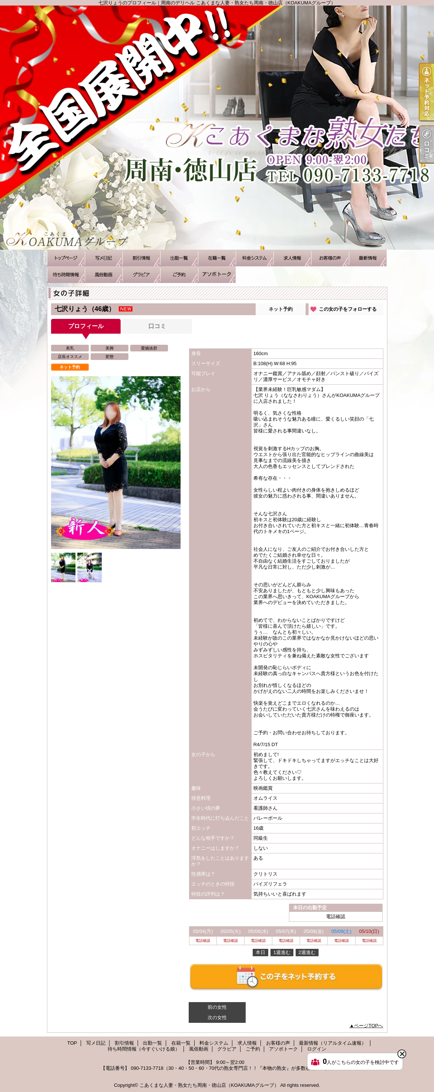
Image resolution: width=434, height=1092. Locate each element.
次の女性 (217, 1017)
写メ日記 (103, 258)
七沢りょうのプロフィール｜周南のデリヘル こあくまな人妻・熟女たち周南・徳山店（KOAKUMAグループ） (217, 128)
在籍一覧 (217, 258)
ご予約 (179, 274)
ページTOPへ (368, 1025)
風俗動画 (103, 274)
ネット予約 (281, 309)
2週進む (307, 952)
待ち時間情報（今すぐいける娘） (66, 274)
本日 (260, 952)
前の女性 (217, 1007)
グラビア (141, 274)
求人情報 (292, 258)
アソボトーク (217, 274)
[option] (116, 462)
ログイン (316, 1049)
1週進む (281, 952)
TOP (66, 258)
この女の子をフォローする (348, 309)
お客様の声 (330, 258)
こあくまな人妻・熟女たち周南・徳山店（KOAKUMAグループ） (209, 1085)
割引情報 (141, 258)
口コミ (157, 326)
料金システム (254, 258)
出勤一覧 (179, 258)
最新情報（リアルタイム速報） (368, 258)
